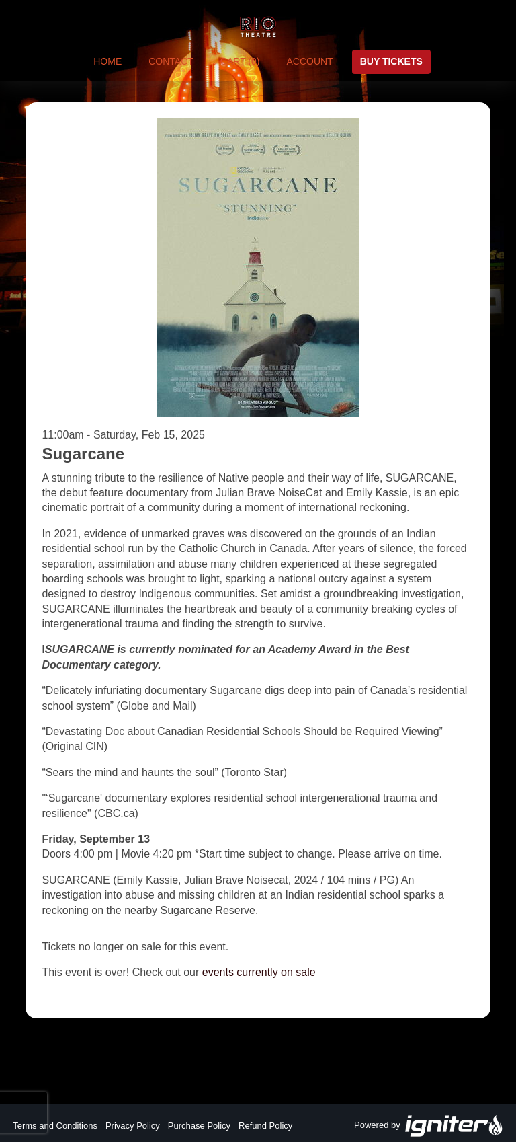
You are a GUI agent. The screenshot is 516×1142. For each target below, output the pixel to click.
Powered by (428, 1126)
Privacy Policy (132, 1125)
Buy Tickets (391, 61)
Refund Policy (265, 1125)
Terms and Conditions (55, 1125)
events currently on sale (259, 972)
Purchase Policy (199, 1125)
